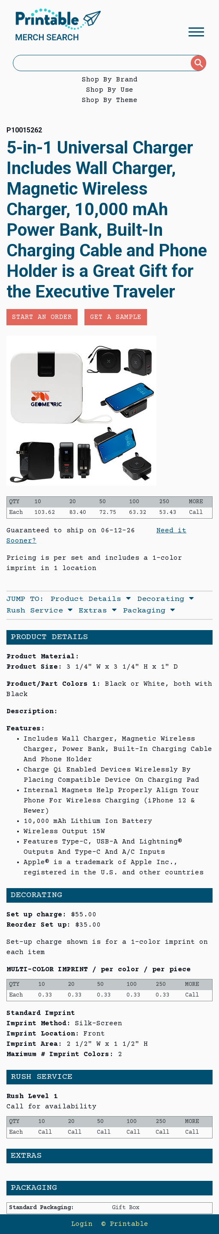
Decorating (165, 599)
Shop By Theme (110, 100)
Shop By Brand (110, 80)
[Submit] (198, 63)
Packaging (149, 610)
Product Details (91, 599)
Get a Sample (115, 317)
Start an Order (42, 317)
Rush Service (39, 610)
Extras (98, 610)
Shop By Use (109, 90)
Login (82, 1224)
